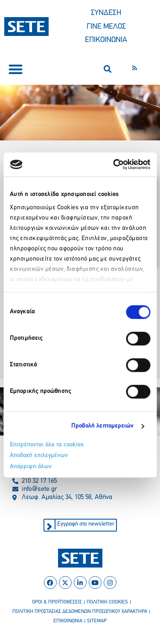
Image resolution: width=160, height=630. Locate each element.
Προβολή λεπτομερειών (102, 426)
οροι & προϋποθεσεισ (57, 602)
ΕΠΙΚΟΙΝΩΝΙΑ (106, 40)
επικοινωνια (67, 621)
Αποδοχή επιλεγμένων (39, 455)
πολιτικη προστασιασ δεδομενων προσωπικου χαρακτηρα (79, 611)
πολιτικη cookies (107, 602)
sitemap (97, 621)
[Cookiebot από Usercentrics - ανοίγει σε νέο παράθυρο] (114, 164)
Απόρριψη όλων (31, 467)
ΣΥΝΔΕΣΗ (106, 13)
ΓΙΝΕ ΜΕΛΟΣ (106, 27)
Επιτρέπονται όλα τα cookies (47, 445)
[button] (15, 69)
